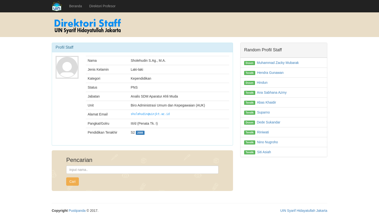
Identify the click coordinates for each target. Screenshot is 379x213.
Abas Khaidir (266, 102)
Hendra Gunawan (270, 73)
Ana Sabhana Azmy (272, 92)
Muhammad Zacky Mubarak (278, 63)
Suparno (263, 112)
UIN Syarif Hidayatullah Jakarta (303, 211)
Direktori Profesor (102, 6)
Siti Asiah (264, 152)
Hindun (262, 82)
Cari (72, 181)
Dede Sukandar (268, 122)
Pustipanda (77, 211)
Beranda (75, 6)
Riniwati (263, 132)
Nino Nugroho (267, 142)
